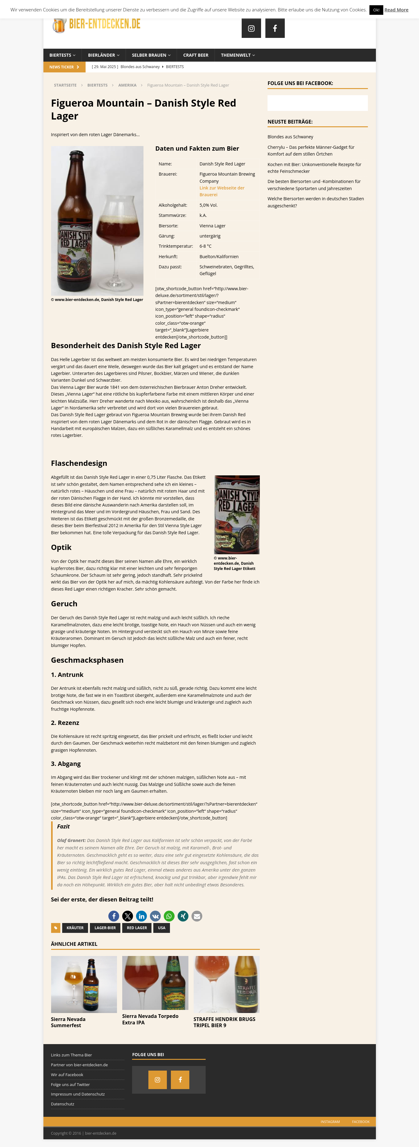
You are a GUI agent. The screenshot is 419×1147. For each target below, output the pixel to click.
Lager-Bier (105, 927)
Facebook (361, 1121)
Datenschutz (63, 1104)
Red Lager (137, 927)
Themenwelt (236, 55)
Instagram (330, 1121)
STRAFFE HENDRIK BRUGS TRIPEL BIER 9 (225, 1022)
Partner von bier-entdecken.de (79, 1065)
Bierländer (101, 55)
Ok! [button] (376, 10)
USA (161, 927)
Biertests (60, 55)
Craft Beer (195, 55)
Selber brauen (149, 55)
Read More (397, 9)
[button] (113, 916)
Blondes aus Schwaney (290, 137)
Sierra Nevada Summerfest (68, 1022)
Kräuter (75, 927)
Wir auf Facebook (67, 1074)
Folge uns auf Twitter (70, 1084)
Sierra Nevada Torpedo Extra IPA (150, 1019)
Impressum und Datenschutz (78, 1094)
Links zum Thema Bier (71, 1055)
